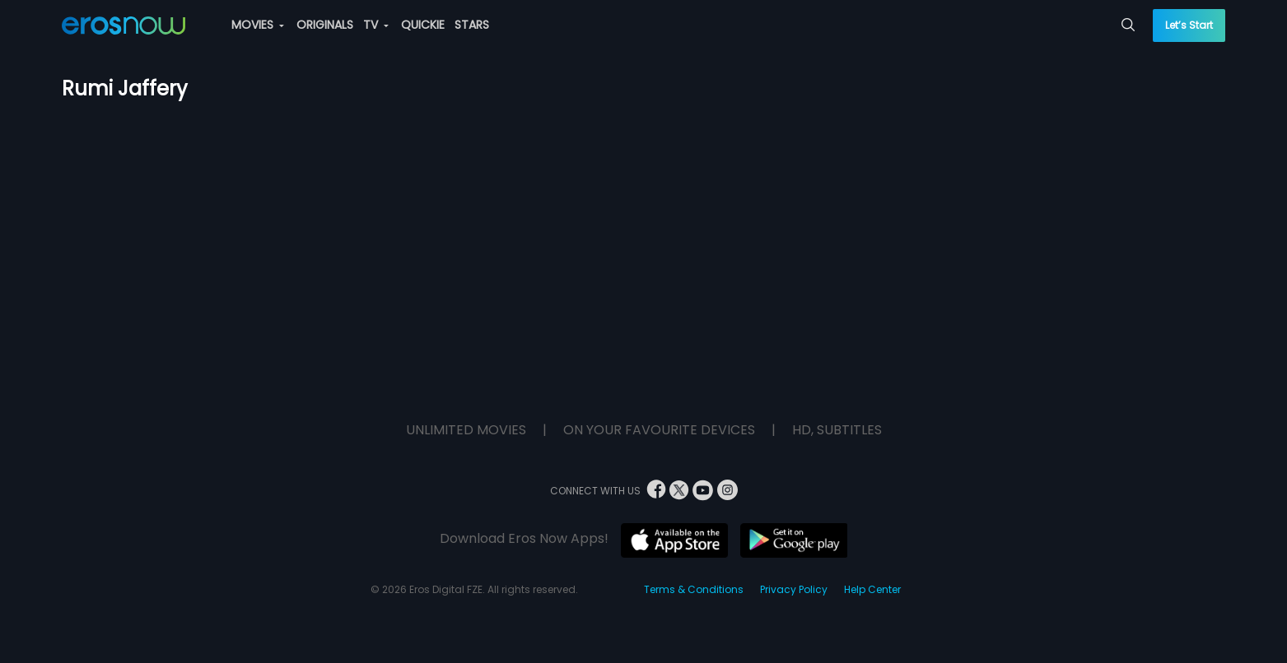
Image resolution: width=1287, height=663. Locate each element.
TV (376, 24)
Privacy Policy (794, 589)
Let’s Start (1189, 25)
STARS (472, 24)
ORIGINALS (324, 24)
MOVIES (257, 24)
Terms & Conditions (694, 589)
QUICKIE (423, 24)
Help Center (872, 589)
